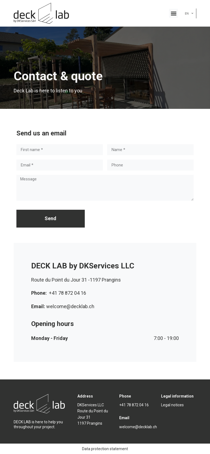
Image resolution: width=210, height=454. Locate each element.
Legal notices (172, 405)
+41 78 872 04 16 (134, 405)
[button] (173, 13)
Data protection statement (105, 449)
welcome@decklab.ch (138, 427)
